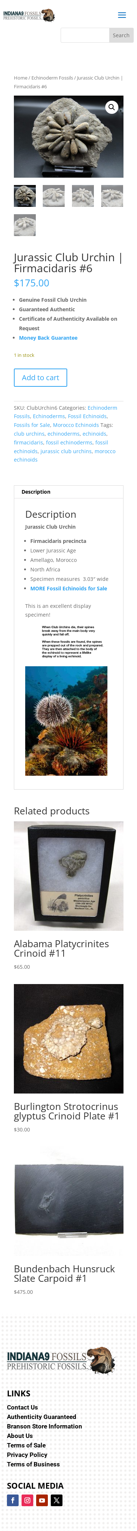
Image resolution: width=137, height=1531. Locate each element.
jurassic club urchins (66, 451)
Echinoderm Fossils (52, 77)
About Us (20, 1435)
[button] (111, 107)
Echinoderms (49, 416)
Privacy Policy (27, 1454)
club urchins (29, 433)
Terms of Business (33, 1464)
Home (20, 77)
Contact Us (22, 1407)
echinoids (94, 433)
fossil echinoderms (69, 442)
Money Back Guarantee (48, 337)
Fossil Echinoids (87, 416)
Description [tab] (36, 491)
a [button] (121, 15)
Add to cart (40, 377)
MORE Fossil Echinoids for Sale (68, 588)
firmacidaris (28, 442)
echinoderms (63, 433)
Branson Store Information (44, 1426)
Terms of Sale (26, 1445)
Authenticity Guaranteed (41, 1416)
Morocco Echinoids (76, 424)
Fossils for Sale (32, 424)
